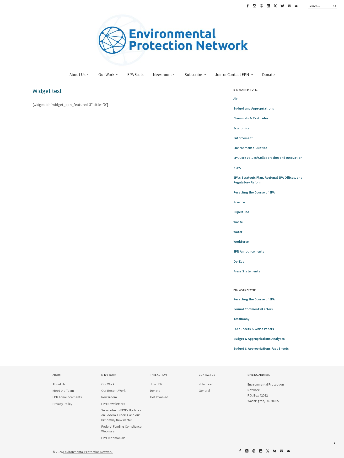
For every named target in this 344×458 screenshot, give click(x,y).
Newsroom (162, 74)
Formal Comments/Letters (253, 309)
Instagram (254, 6)
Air (235, 98)
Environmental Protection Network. (88, 452)
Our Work (106, 74)
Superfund (241, 212)
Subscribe (193, 74)
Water (237, 232)
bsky (282, 6)
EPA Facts (135, 74)
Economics (241, 128)
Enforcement (243, 138)
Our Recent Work (113, 390)
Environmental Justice (250, 148)
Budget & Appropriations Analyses (259, 339)
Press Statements (246, 271)
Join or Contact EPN (232, 74)
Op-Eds (238, 261)
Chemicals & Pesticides (250, 118)
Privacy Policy (62, 404)
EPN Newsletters (113, 404)
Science (239, 202)
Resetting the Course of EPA (254, 192)
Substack (289, 6)
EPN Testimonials (113, 438)
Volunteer (206, 384)
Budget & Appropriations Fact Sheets (261, 348)
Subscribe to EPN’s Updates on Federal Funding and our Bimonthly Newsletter (121, 415)
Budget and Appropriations (253, 108)
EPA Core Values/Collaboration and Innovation (267, 157)
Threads (261, 6)
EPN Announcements (248, 251)
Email (296, 6)
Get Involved (159, 397)
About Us (78, 74)
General (204, 390)
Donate (268, 74)
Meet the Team (63, 390)
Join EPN (156, 384)
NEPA (237, 168)
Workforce (241, 241)
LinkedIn (268, 6)
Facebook (247, 6)
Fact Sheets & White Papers (253, 329)
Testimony (241, 319)
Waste (238, 222)
